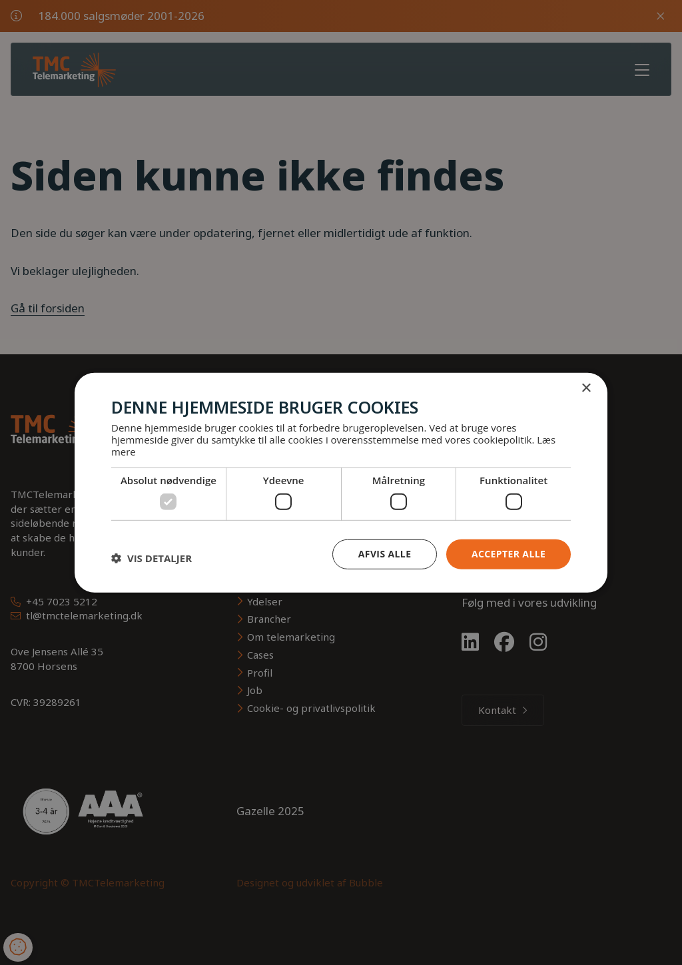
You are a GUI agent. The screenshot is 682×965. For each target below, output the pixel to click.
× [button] (586, 388)
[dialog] (341, 482)
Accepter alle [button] (508, 553)
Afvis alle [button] (384, 553)
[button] (151, 557)
